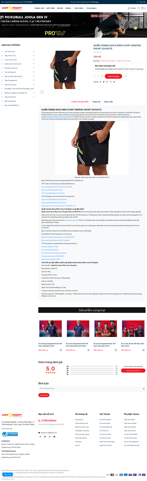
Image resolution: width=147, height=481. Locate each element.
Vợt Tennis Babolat (105, 427)
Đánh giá (96, 102)
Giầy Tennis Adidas (130, 423)
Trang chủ (39, 8)
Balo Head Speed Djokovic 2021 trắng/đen (55, 240)
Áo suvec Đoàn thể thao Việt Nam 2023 (132, 344)
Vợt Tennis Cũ (104, 430)
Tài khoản (132, 8)
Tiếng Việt (142, 2)
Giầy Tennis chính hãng (106, 442)
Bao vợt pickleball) (12, 105)
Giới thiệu (50, 8)
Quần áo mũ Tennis (105, 445)
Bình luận (108, 102)
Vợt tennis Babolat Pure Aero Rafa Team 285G (56, 187)
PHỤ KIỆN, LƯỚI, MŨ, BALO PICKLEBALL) (19, 89)
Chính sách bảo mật (81, 423)
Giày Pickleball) (11, 80)
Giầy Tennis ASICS (130, 427)
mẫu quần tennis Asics (72, 220)
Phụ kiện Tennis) (11, 68)
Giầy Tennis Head (129, 430)
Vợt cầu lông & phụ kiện (132, 445)
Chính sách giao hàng (82, 434)
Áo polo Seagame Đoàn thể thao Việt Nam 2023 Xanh (77, 344)
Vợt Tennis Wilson (105, 419)
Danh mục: (97, 61)
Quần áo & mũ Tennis (22, 25)
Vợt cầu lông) (10, 72)
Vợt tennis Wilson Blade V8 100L (52, 190)
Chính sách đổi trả (81, 438)
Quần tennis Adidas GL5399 (50, 259)
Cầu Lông (79, 8)
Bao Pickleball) (10, 101)
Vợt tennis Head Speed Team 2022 (52, 193)
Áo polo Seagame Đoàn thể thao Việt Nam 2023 (104, 344)
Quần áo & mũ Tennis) (13, 64)
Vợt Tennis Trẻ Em (105, 434)
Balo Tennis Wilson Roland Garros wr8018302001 (58, 237)
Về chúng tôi (79, 419)
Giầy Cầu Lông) (10, 84)
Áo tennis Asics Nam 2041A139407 (52, 256)
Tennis (68, 8)
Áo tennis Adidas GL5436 (49, 250)
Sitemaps (78, 442)
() (143, 8)
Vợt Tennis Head (104, 423)
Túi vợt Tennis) (11, 60)
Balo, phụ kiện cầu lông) (13, 76)
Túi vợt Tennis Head (130, 438)
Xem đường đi (7, 428)
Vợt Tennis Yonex (105, 438)
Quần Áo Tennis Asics (124, 61)
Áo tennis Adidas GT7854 (49, 246)
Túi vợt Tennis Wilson (131, 434)
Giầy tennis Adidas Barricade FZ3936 (53, 202)
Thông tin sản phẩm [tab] (79, 102)
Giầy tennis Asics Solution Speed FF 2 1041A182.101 (58, 206)
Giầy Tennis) (10, 55)
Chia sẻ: (96, 82)
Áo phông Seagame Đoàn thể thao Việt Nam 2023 (50, 344)
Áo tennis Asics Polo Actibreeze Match (54, 253)
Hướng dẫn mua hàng (82, 430)
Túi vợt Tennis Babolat (131, 442)
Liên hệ (60, 8)
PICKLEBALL (92, 8)
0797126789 (28, 2)
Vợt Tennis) (10, 51)
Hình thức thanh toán (82, 427)
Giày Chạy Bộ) (10, 97)
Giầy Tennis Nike (129, 419)
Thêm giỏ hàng (113, 76)
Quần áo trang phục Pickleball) (16, 93)
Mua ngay (95, 2)
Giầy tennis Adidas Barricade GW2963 (54, 199)
